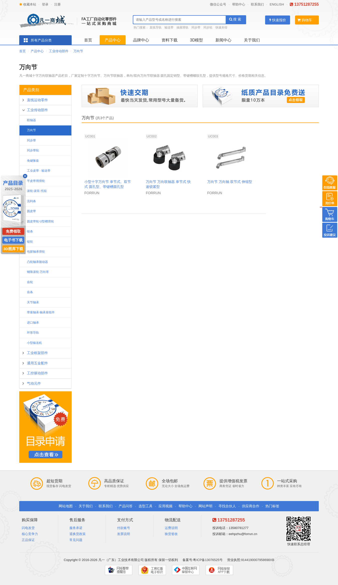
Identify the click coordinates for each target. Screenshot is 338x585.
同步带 (195, 27)
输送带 (169, 27)
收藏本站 (27, 4)
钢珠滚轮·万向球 (38, 272)
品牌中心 (141, 40)
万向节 (78, 51)
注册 (57, 4)
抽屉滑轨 (182, 27)
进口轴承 (33, 322)
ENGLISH (277, 4)
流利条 (31, 201)
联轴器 (31, 120)
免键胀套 (33, 160)
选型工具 (146, 506)
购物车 (304, 20)
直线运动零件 (37, 100)
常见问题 (75, 540)
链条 (30, 231)
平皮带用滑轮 (36, 181)
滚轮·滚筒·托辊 (37, 191)
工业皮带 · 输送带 (38, 170)
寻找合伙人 (227, 506)
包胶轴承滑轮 (36, 251)
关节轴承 (33, 302)
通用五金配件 (37, 363)
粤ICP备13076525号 (208, 560)
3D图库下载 (13, 249)
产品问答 (126, 506)
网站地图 (66, 506)
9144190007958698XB (257, 560)
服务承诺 (75, 528)
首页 (88, 40)
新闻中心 (223, 40)
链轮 (30, 241)
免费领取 (13, 231)
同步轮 (207, 27)
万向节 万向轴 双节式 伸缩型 (229, 182)
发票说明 (123, 534)
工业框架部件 (37, 353)
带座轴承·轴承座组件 (41, 312)
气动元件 (34, 383)
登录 (45, 4)
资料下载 (169, 40)
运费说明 (171, 528)
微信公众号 (218, 4)
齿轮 (30, 282)
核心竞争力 (30, 534)
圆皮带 (31, 211)
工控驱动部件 (37, 373)
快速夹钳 (221, 27)
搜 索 (235, 19)
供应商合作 (250, 506)
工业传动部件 (58, 51)
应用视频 (165, 506)
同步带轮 (33, 150)
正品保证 (28, 540)
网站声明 (205, 506)
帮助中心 (238, 4)
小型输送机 (34, 343)
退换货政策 (77, 534)
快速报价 (277, 20)
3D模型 (196, 40)
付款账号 (123, 528)
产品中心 (113, 40)
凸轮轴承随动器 (37, 262)
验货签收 (171, 534)
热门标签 (272, 506)
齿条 (30, 292)
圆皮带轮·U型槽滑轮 (40, 221)
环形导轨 (33, 332)
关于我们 (252, 40)
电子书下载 (13, 240)
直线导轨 (156, 27)
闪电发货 (28, 528)
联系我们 (257, 4)
